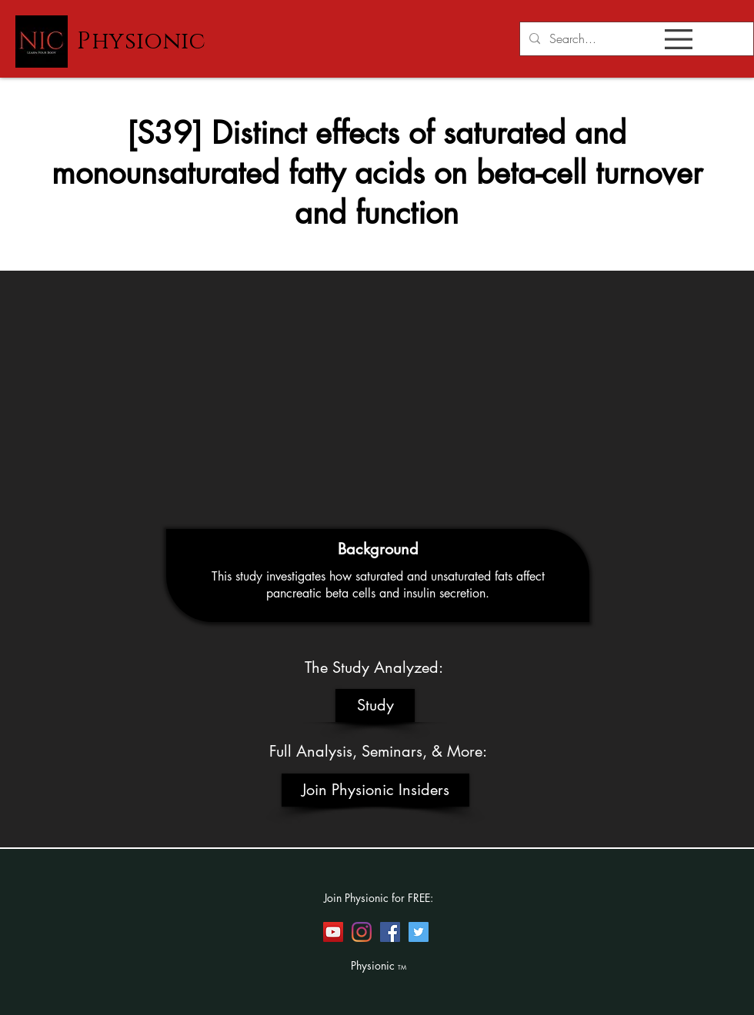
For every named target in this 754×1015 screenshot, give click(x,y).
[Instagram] (362, 932)
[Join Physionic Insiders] (375, 790)
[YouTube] (333, 932)
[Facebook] (390, 932)
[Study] (375, 705)
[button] (678, 39)
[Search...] (635, 38)
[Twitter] (419, 932)
